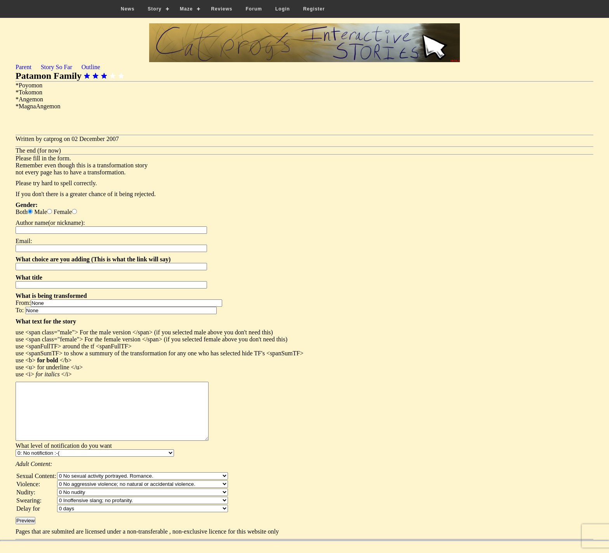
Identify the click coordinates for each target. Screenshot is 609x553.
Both (22, 212)
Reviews (221, 9)
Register (314, 9)
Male (40, 212)
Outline (91, 67)
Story (155, 9)
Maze (186, 9)
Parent (23, 67)
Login (282, 9)
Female (63, 212)
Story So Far (56, 67)
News (127, 9)
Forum (253, 9)
